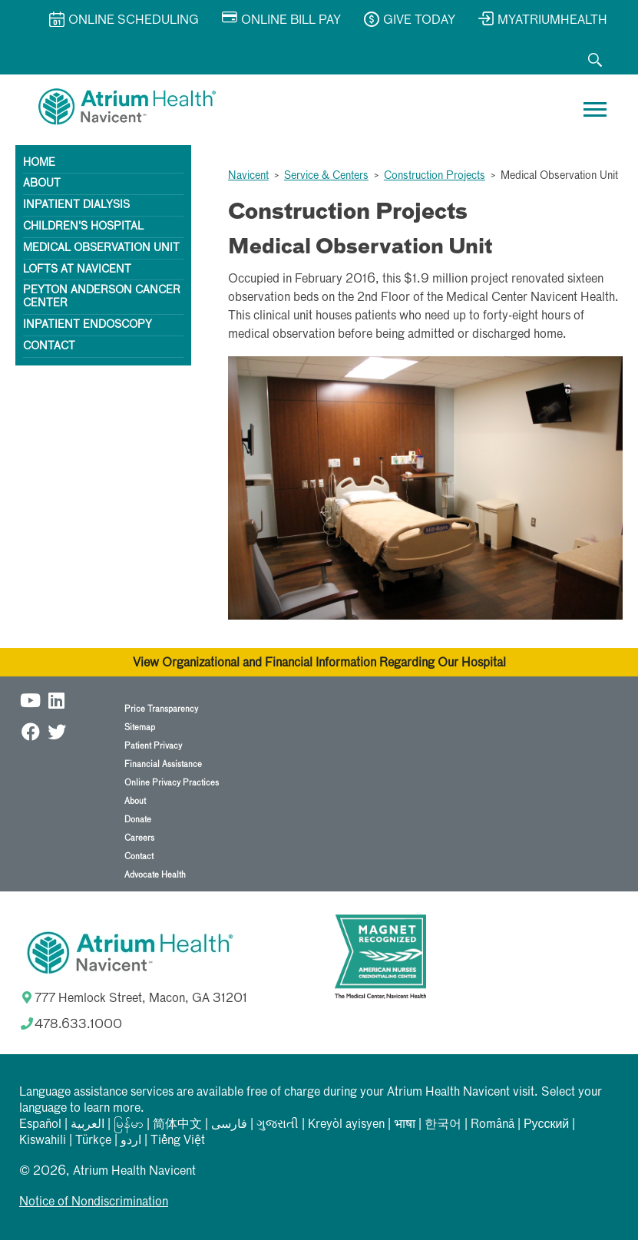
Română (492, 1125)
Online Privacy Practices (171, 783)
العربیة (87, 1125)
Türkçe (93, 1141)
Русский (546, 1125)
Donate (137, 819)
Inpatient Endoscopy (87, 324)
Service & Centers (326, 175)
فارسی (229, 1125)
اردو (131, 1141)
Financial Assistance (163, 764)
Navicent (248, 175)
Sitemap (139, 727)
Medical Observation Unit (101, 248)
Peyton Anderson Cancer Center (101, 297)
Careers (139, 838)
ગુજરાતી (277, 1125)
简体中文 (177, 1125)
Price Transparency (161, 709)
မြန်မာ (129, 1125)
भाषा (404, 1125)
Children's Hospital (83, 226)
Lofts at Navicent (77, 269)
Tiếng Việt (177, 1141)
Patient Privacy (153, 746)
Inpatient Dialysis (76, 205)
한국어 (443, 1125)
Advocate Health (155, 875)
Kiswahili (42, 1141)
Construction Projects (434, 175)
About (42, 183)
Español (40, 1125)
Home (39, 162)
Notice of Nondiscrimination (93, 1202)
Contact (49, 346)
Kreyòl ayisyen (346, 1125)
